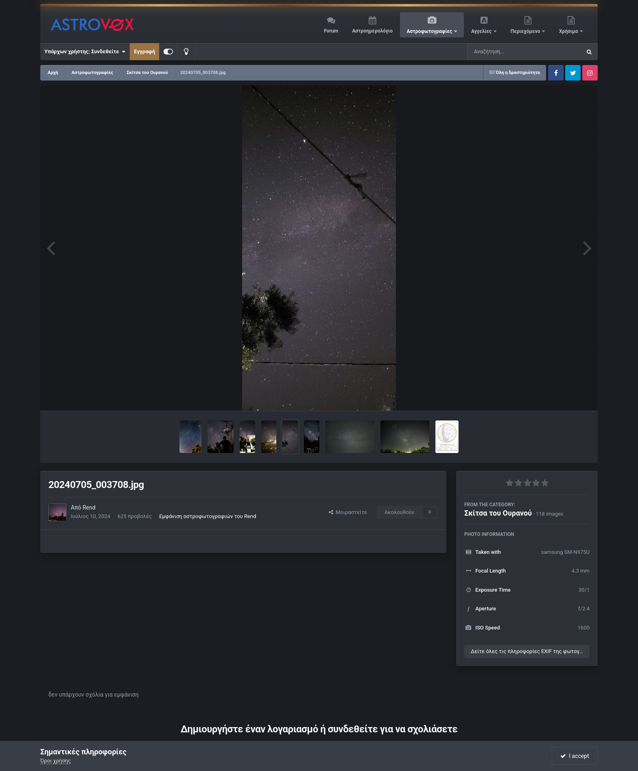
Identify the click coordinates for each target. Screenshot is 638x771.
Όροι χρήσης (55, 761)
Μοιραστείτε (348, 512)
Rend (89, 507)
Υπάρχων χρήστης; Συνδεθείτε (84, 51)
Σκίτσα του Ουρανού (498, 513)
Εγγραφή (144, 51)
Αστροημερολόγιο (372, 31)
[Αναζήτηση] (508, 51)
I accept (574, 756)
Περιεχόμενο (526, 31)
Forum (331, 31)
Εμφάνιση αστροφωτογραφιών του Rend (207, 516)
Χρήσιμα (569, 31)
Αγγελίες (482, 31)
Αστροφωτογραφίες (430, 31)
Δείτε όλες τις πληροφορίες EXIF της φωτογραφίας (530, 651)
